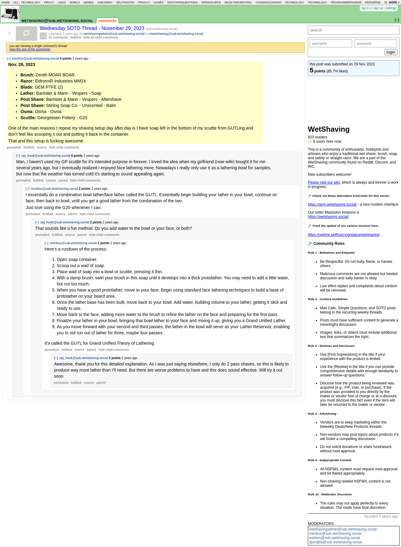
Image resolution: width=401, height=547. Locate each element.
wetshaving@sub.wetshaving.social (57, 20)
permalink (14, 147)
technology (30, 2)
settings (391, 8)
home (6, 2)
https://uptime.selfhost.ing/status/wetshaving (344, 235)
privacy (144, 2)
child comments (64, 147)
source (42, 147)
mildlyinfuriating (238, 2)
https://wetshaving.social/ (328, 217)
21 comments (58, 37)
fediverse (373, 2)
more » (394, 2)
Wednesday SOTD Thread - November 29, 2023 (93, 28)
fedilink (76, 37)
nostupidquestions (182, 2)
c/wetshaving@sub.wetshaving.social (176, 33)
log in (365, 8)
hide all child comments (101, 37)
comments (107, 21)
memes (88, 2)
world (75, 2)
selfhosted (125, 2)
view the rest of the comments (29, 49)
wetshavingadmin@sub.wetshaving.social (343, 529)
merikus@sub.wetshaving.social (335, 533)
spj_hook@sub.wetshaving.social (45, 155)
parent (63, 180)
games (159, 2)
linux (62, 2)
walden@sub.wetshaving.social (334, 538)
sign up (378, 8)
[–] (8, 58)
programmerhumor (346, 2)
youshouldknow (268, 2)
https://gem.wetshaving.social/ (332, 204)
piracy (49, 2)
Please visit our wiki (324, 182)
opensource (211, 2)
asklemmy (104, 2)
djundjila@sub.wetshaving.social (335, 542)
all (15, 2)
